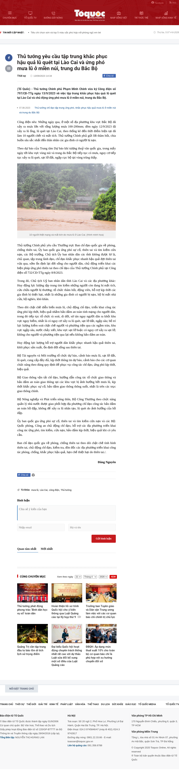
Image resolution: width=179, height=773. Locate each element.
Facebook (157, 2)
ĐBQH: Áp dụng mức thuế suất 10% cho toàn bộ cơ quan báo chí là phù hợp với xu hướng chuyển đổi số (100, 654)
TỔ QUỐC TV (172, 704)
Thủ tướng (66, 490)
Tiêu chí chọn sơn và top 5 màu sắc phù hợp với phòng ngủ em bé (66, 32)
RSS (172, 2)
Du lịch (105, 704)
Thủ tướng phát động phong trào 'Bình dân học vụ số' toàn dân (32, 609)
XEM (113, 577)
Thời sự (21, 75)
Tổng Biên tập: (7, 737)
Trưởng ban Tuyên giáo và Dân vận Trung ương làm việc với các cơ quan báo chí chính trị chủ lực (101, 611)
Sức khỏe (117, 704)
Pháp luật (66, 704)
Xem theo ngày (65, 576)
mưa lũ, (35, 490)
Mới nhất (47, 548)
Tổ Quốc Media (147, 704)
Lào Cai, (44, 490)
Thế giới (31, 704)
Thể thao (93, 704)
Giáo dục (130, 704)
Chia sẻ (110, 76)
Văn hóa (80, 704)
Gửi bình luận (104, 538)
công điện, (54, 490)
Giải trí (42, 704)
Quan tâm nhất (26, 548)
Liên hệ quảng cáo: (77, 745)
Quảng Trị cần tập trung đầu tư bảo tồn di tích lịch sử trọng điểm (31, 650)
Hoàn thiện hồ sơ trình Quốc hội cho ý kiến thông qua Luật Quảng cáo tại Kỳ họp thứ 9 (66, 611)
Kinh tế (53, 704)
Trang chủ (6, 704)
